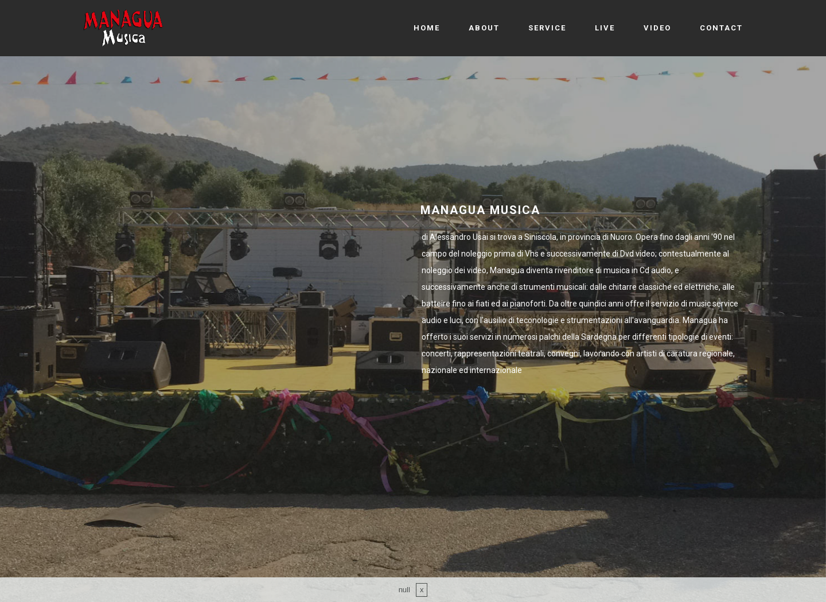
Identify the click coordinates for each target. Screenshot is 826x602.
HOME (427, 28)
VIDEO (657, 28)
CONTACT (721, 28)
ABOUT (484, 28)
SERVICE (547, 28)
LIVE (605, 28)
